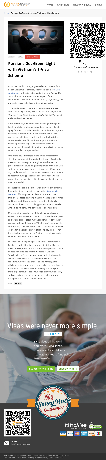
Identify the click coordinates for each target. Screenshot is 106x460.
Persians (18, 283)
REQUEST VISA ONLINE (41, 369)
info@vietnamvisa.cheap (20, 444)
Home (6, 13)
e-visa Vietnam (32, 57)
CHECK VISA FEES (68, 369)
